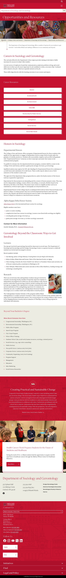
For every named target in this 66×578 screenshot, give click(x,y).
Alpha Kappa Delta (9, 204)
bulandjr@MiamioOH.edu (25, 227)
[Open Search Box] (62, 1)
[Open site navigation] (62, 6)
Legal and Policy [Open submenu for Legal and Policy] (11, 572)
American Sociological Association (52, 487)
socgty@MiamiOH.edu (30, 490)
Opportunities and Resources (56, 40)
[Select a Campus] (33, 511)
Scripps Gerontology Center (50, 484)
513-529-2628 (27, 484)
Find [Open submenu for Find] (5, 568)
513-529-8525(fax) (28, 487)
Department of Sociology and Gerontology (15, 11)
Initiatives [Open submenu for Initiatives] (8, 563)
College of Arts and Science (15, 40)
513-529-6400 (15, 532)
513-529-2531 (18, 530)
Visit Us (45, 492)
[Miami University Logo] (8, 5)
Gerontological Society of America (52, 489)
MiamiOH (3, 40)
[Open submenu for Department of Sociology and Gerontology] (64, 10)
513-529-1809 (15, 527)
